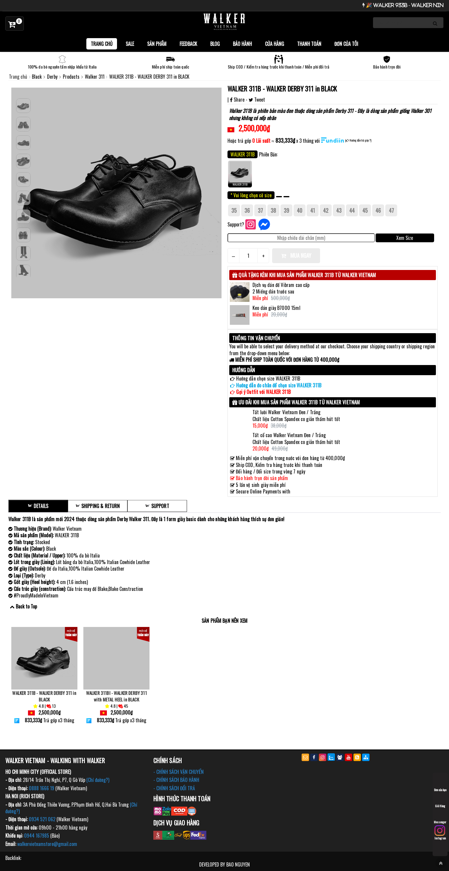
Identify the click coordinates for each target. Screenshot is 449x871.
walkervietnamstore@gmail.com (47, 843)
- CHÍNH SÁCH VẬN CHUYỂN (178, 771)
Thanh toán (309, 43)
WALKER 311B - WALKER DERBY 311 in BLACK (282, 88)
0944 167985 (36, 835)
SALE (130, 43)
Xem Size (404, 237)
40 (299, 210)
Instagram (440, 832)
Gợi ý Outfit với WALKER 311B (263, 391)
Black (37, 76)
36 (247, 210)
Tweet (257, 99)
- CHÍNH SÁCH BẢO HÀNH (176, 779)
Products (72, 76)
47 (391, 210)
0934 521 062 (42, 819)
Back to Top (26, 606)
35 (234, 210)
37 (260, 210)
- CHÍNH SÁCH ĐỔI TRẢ (174, 788)
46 (378, 210)
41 (312, 210)
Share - (239, 99)
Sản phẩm (156, 43)
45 (365, 210)
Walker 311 (95, 76)
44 (352, 210)
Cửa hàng (274, 43)
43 (339, 210)
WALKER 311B (240, 174)
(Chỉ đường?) (97, 779)
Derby (53, 76)
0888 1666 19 (41, 788)
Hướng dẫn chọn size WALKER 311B (268, 378)
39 (286, 210)
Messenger (440, 816)
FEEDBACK (188, 43)
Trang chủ (102, 43)
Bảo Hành (242, 43)
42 (325, 210)
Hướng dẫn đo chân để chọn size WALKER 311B (278, 385)
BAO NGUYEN (238, 864)
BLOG (215, 43)
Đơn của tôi (346, 43)
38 (273, 210)
